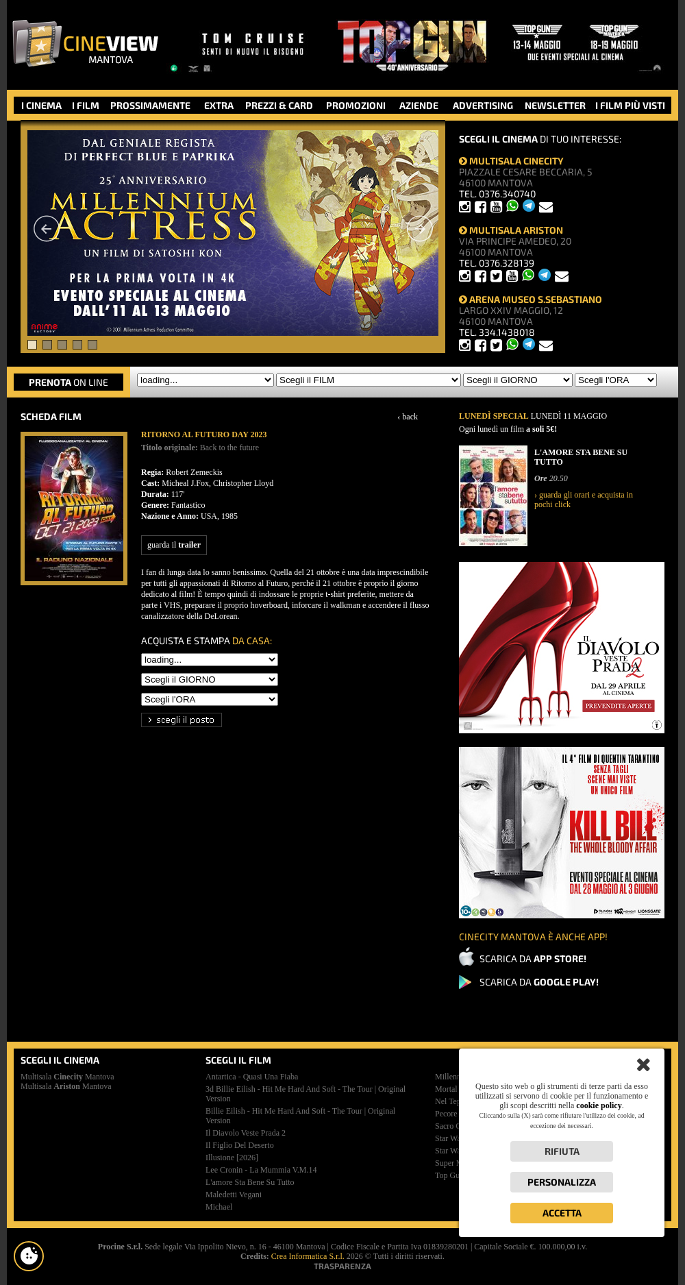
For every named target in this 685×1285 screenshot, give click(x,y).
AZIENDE (418, 105)
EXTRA (219, 105)
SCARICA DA (533, 958)
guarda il (174, 545)
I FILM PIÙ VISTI (630, 105)
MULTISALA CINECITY (511, 161)
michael (219, 1207)
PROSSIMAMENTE (150, 105)
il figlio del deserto (240, 1145)
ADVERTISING (483, 105)
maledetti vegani (234, 1194)
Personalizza (561, 1182)
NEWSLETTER (555, 105)
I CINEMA (41, 105)
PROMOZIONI (356, 105)
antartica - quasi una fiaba (252, 1076)
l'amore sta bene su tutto (250, 1182)
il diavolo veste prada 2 (246, 1133)
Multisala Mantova (67, 1076)
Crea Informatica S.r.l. (308, 1256)
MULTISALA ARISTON (511, 230)
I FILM (85, 105)
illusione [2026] (232, 1157)
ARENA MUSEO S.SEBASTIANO (530, 299)
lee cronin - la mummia (261, 1170)
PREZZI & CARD (279, 105)
